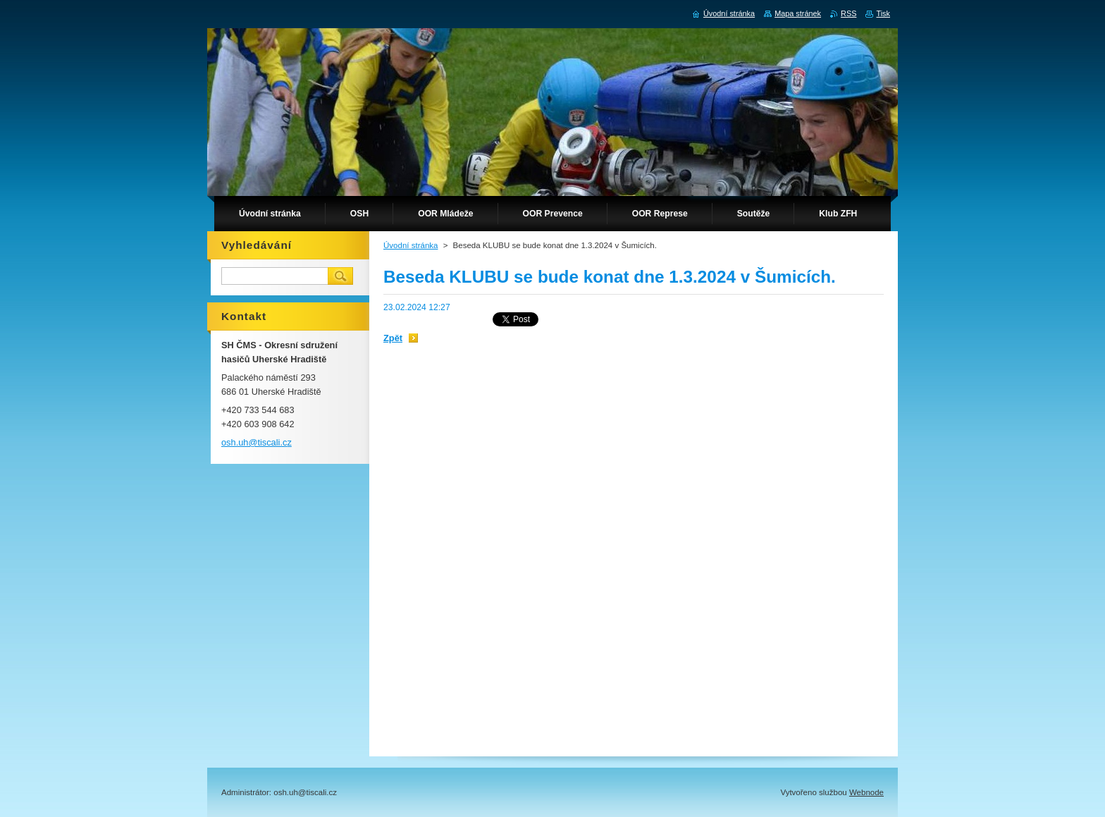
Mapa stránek (797, 13)
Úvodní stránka (410, 245)
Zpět (392, 338)
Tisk (883, 13)
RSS (848, 13)
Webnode (866, 792)
